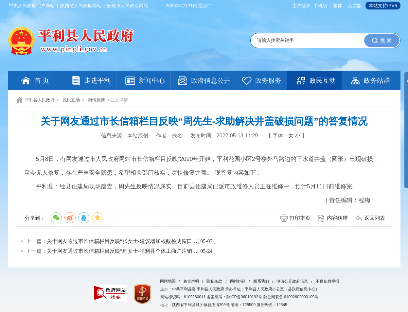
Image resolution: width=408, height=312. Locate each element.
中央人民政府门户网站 (32, 5)
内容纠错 (337, 218)
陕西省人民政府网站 (80, 5)
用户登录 (301, 5)
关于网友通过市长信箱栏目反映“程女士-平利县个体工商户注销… (122, 251)
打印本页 (300, 218)
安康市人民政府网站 (127, 5)
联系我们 (261, 281)
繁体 (337, 5)
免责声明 (191, 281)
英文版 (355, 5)
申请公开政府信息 (292, 281)
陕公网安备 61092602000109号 (291, 297)
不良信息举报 (327, 281)
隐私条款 (214, 281)
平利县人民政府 (40, 99)
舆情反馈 (96, 99)
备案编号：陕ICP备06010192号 (234, 297)
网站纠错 (238, 281)
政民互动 (71, 99)
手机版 (320, 5)
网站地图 (168, 281)
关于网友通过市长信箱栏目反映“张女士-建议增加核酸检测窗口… (122, 241)
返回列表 (374, 218)
